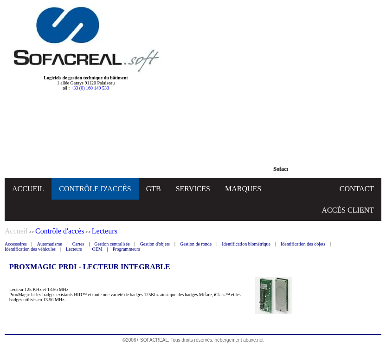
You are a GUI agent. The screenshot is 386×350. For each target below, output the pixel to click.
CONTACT (357, 189)
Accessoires (16, 243)
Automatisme (49, 243)
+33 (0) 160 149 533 (90, 88)
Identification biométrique (246, 243)
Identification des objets (303, 243)
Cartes (78, 243)
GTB (153, 189)
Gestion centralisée (111, 243)
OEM (97, 249)
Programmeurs (126, 249)
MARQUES (243, 189)
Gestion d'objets (155, 243)
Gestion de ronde (196, 243)
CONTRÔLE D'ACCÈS (95, 189)
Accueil (16, 231)
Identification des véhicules (30, 249)
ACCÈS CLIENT (348, 210)
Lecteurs (74, 249)
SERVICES (193, 189)
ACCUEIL (28, 189)
